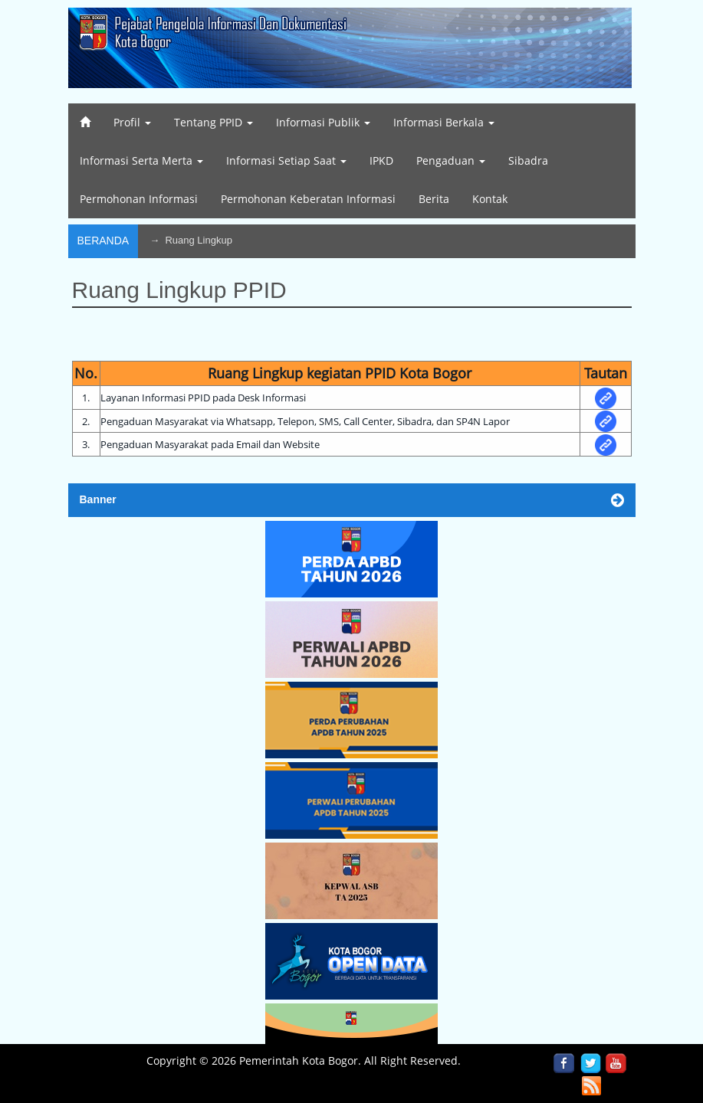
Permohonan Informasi (139, 198)
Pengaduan (450, 160)
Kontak (490, 198)
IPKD (381, 160)
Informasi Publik (323, 122)
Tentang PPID (213, 122)
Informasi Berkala (443, 122)
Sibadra (528, 160)
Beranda (103, 240)
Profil (132, 122)
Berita (434, 198)
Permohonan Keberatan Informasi (308, 198)
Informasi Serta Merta (141, 160)
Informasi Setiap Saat (286, 160)
